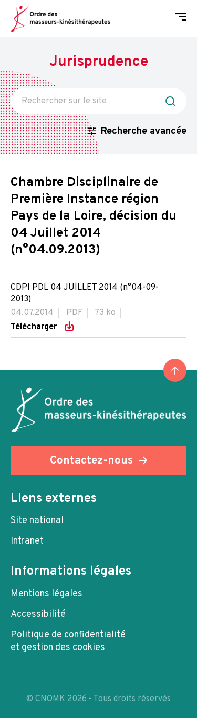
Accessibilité (38, 614)
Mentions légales (46, 594)
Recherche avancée (143, 131)
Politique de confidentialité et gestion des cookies (68, 641)
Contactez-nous (91, 461)
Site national (37, 521)
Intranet (27, 541)
